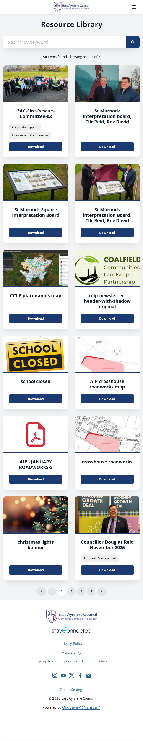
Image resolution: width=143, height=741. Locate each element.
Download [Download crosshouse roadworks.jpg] (107, 479)
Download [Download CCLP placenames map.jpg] (36, 318)
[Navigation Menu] (134, 7)
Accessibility (71, 652)
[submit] (133, 42)
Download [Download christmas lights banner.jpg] (36, 570)
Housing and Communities (30, 135)
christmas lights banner (36, 545)
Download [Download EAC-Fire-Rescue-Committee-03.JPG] (36, 146)
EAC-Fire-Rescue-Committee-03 (36, 113)
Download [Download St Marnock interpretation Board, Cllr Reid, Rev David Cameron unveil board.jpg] (107, 232)
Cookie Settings (71, 689)
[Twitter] (71, 675)
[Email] (88, 675)
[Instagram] (54, 675)
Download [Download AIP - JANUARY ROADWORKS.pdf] (36, 479)
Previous (41, 591)
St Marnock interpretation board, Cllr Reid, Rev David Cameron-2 (107, 119)
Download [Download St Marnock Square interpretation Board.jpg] (36, 232)
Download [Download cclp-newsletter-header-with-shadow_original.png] (107, 318)
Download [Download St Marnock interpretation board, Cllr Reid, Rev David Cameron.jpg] (107, 146)
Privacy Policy (71, 643)
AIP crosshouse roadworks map (107, 384)
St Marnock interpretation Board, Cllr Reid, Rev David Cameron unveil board (107, 217)
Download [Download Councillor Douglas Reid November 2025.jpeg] (107, 570)
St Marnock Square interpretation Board (36, 212)
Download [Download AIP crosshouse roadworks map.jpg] (107, 399)
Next (102, 591)
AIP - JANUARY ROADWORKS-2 (35, 464)
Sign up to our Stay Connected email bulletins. (72, 661)
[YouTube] (63, 675)
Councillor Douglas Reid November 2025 (107, 545)
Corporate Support (25, 127)
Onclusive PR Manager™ (81, 707)
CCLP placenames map (35, 295)
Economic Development (100, 558)
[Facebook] (80, 675)
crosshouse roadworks (107, 462)
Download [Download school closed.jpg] (36, 399)
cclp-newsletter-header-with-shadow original (107, 301)
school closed (36, 381)
